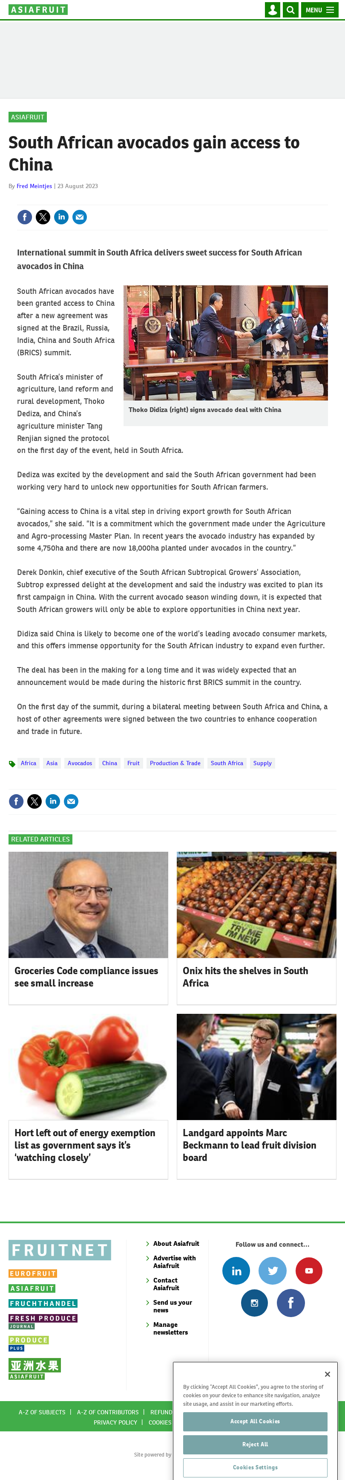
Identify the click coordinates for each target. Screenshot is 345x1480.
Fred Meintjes (34, 186)
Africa (28, 763)
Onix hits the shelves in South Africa (245, 977)
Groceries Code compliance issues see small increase (86, 977)
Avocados (80, 763)
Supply (262, 763)
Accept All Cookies (255, 1433)
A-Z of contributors (108, 1412)
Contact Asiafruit (166, 1284)
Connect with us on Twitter (272, 1271)
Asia (52, 763)
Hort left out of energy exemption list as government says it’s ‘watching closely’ (84, 1145)
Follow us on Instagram (254, 1303)
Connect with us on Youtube (309, 1271)
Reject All (255, 1456)
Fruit (133, 763)
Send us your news (172, 1306)
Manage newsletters (170, 1328)
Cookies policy (170, 1422)
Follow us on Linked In (236, 1271)
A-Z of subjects (42, 1412)
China (109, 763)
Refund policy (171, 1412)
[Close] (327, 1386)
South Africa (227, 763)
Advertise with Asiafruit (174, 1262)
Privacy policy (115, 1422)
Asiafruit (27, 117)
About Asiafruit (176, 1243)
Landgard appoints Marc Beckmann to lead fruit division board (249, 1145)
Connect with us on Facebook (291, 1303)
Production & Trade (175, 763)
